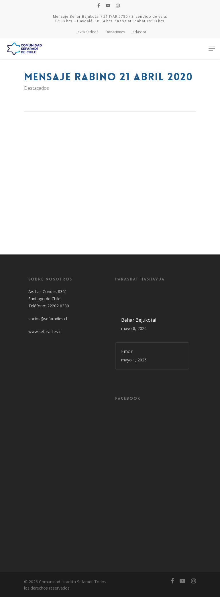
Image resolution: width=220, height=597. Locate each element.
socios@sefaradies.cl (47, 318)
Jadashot (139, 31)
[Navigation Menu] (212, 48)
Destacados (36, 88)
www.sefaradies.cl (45, 331)
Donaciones (115, 31)
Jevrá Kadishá (88, 31)
